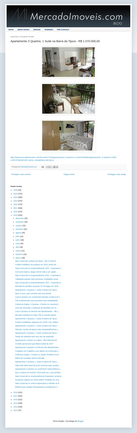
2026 (15, 190)
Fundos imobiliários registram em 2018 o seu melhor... (37, 322)
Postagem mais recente (21, 174)
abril (17, 247)
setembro (20, 229)
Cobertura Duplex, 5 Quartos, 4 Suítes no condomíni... (37, 304)
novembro (20, 222)
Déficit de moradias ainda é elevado (30, 358)
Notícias (36, 29)
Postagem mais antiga (116, 174)
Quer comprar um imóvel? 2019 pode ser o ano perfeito (38, 372)
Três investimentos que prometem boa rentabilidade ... (37, 301)
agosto (19, 233)
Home (11, 29)
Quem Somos (23, 29)
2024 (15, 197)
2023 (15, 201)
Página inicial (69, 174)
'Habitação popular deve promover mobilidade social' (36, 279)
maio (18, 243)
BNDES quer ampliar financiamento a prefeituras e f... (37, 387)
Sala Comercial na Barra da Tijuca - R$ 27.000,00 (35, 261)
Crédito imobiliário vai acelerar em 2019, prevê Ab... (36, 265)
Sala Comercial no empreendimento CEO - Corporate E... (38, 268)
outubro (19, 226)
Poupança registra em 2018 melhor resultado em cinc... (37, 380)
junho (18, 240)
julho (18, 236)
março (18, 251)
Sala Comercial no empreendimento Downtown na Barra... (39, 376)
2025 (15, 194)
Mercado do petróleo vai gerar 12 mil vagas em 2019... (37, 286)
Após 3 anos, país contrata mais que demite (33, 293)
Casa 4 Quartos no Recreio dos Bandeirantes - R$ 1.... (37, 311)
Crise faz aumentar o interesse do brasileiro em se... (36, 308)
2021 (15, 208)
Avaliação (49, 29)
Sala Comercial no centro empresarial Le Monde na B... (38, 383)
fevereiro (19, 254)
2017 (15, 396)
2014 (15, 407)
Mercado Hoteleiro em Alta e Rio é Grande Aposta (35, 315)
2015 (15, 403)
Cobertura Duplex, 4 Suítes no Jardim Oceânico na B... (37, 355)
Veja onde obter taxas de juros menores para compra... (37, 365)
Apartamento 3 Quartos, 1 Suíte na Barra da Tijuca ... (37, 319)
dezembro (20, 218)
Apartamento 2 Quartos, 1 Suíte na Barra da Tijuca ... (37, 290)
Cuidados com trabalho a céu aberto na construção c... (37, 351)
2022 (15, 204)
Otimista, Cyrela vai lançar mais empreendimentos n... (37, 329)
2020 (15, 212)
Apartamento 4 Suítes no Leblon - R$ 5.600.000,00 (36, 340)
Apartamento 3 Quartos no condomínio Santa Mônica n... (38, 369)
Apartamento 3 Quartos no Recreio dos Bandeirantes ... (38, 347)
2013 (15, 410)
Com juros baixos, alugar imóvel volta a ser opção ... (36, 272)
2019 (15, 215)
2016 (15, 399)
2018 (15, 392)
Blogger (80, 421)
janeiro (19, 258)
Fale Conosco (63, 29)
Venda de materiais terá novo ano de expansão (34, 336)
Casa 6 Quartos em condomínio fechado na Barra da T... (38, 297)
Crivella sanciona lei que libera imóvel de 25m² (34, 344)
